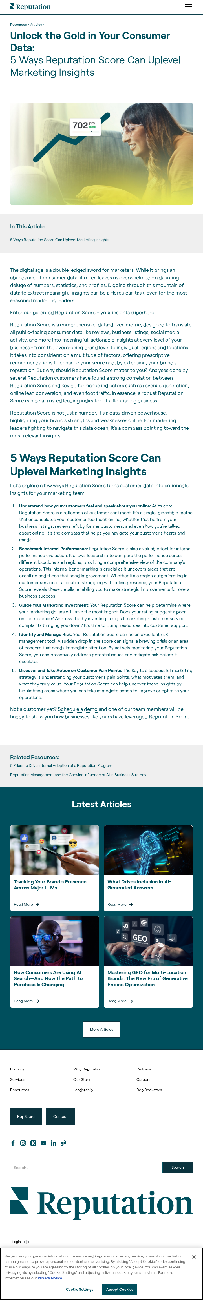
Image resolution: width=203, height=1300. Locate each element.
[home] (30, 6)
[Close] (194, 1257)
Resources (19, 1089)
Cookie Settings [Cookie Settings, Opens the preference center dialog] (79, 1289)
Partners (143, 1069)
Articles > (37, 24)
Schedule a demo (78, 709)
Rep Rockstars (149, 1089)
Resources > (19, 24)
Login (16, 1241)
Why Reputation (87, 1069)
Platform (17, 1069)
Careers (143, 1079)
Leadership (83, 1089)
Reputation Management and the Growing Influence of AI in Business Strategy (78, 775)
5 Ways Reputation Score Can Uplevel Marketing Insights (59, 239)
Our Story (81, 1079)
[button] (187, 7)
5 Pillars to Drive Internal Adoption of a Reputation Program (61, 765)
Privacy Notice (50, 1278)
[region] (101, 1274)
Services (17, 1079)
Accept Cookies (119, 1289)
